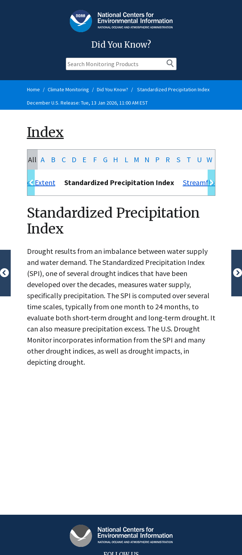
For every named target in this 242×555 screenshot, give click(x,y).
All (32, 159)
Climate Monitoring (68, 89)
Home (33, 89)
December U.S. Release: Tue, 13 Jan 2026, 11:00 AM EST (87, 102)
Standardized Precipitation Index (172, 89)
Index (45, 132)
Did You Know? (112, 89)
